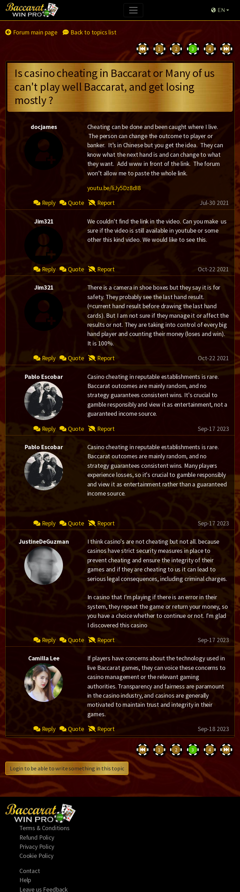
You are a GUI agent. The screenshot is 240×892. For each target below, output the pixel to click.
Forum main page (31, 32)
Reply (44, 203)
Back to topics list (89, 32)
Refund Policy (36, 837)
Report (101, 203)
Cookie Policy (36, 856)
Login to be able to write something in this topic (67, 768)
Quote (71, 203)
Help (25, 880)
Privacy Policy (36, 847)
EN (218, 10)
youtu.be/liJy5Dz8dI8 (114, 188)
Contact (29, 871)
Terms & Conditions (44, 828)
